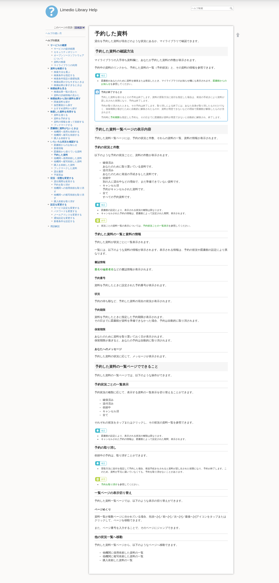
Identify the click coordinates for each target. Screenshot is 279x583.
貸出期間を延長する (64, 181)
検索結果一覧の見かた (65, 91)
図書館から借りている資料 (68, 151)
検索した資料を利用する (63, 111)
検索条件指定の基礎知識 (66, 78)
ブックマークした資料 (65, 168)
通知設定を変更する (64, 218)
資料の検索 (59, 62)
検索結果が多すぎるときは (68, 85)
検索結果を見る (58, 88)
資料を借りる (61, 115)
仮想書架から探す (63, 105)
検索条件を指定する (64, 75)
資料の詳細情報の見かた (66, 95)
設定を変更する (58, 204)
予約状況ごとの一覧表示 (156, 225)
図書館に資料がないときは (64, 128)
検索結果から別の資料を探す (65, 98)
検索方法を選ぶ (62, 72)
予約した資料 (61, 155)
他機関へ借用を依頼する (66, 131)
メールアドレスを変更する (68, 214)
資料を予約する (62, 118)
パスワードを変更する (65, 211)
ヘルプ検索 (231, 8)
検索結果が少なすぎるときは (69, 82)
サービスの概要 (58, 45)
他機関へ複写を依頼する (66, 135)
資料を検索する (58, 68)
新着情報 (58, 148)
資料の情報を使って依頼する (69, 121)
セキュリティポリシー (65, 52)
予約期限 (115, 117)
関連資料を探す (62, 101)
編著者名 (108, 269)
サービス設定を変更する (66, 208)
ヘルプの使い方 (54, 33)
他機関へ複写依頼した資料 (68, 161)
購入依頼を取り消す (64, 201)
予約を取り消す (62, 184)
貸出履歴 (58, 171)
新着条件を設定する (64, 221)
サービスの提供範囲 (64, 48)
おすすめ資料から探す (65, 108)
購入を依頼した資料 (64, 165)
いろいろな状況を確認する (64, 141)
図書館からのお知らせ (65, 145)
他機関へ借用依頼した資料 (68, 158)
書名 (97, 269)
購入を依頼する (62, 138)
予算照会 (58, 174)
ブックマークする (63, 125)
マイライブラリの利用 (65, 65)
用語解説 (55, 226)
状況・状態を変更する (62, 178)
